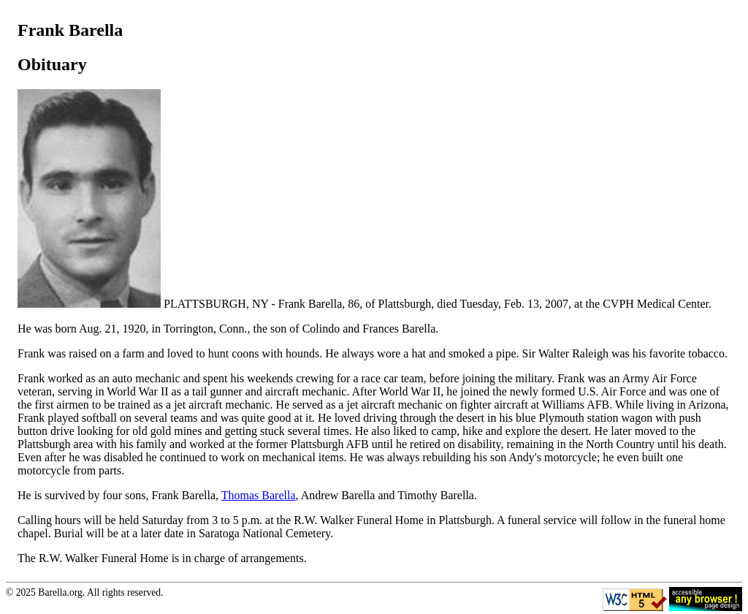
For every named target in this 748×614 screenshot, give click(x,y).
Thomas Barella (258, 495)
